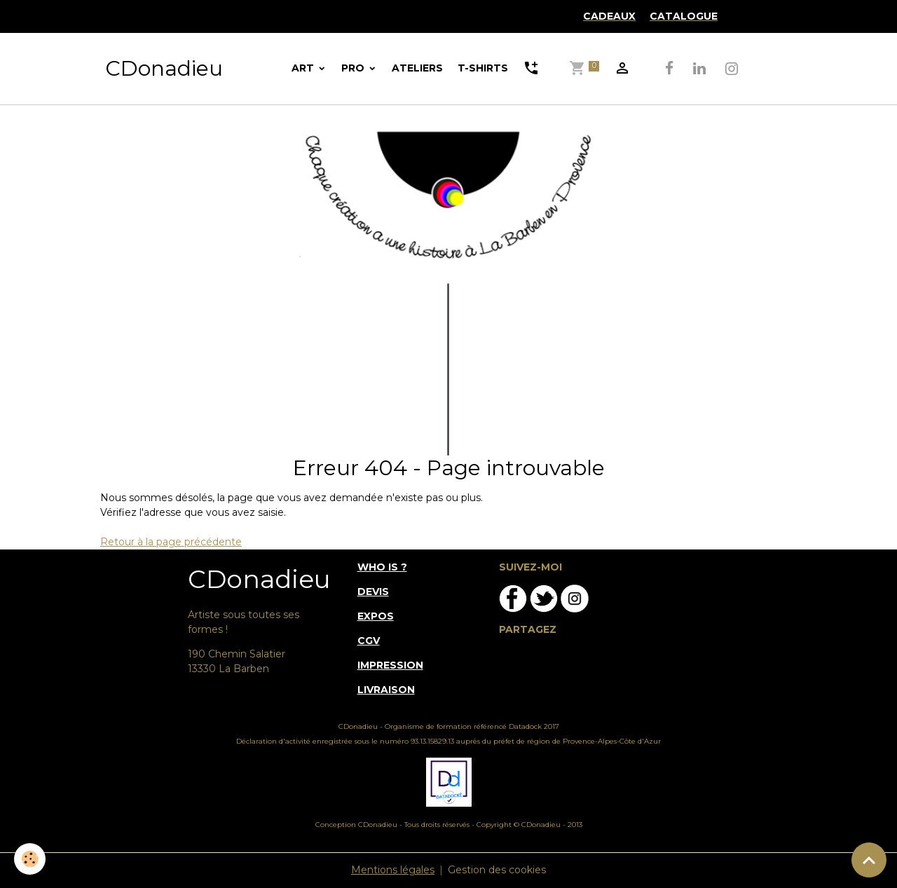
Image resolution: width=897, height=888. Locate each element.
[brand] (164, 69)
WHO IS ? (382, 567)
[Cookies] (30, 859)
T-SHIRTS (483, 68)
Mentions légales (392, 869)
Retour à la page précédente (171, 541)
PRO (354, 68)
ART (304, 68)
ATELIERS (417, 68)
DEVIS (373, 591)
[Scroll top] (868, 859)
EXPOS (375, 616)
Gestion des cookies (497, 869)
